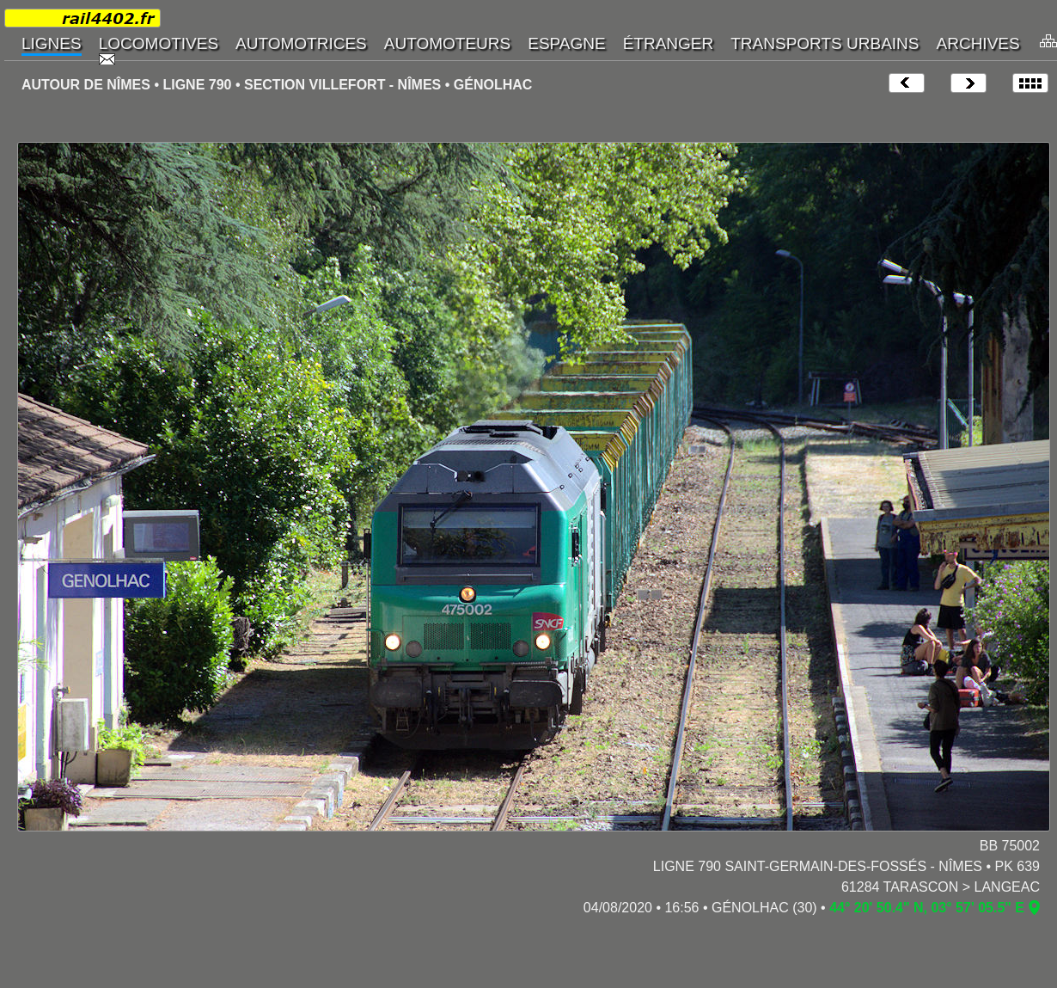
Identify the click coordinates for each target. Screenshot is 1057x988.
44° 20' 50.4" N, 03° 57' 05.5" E (926, 907)
